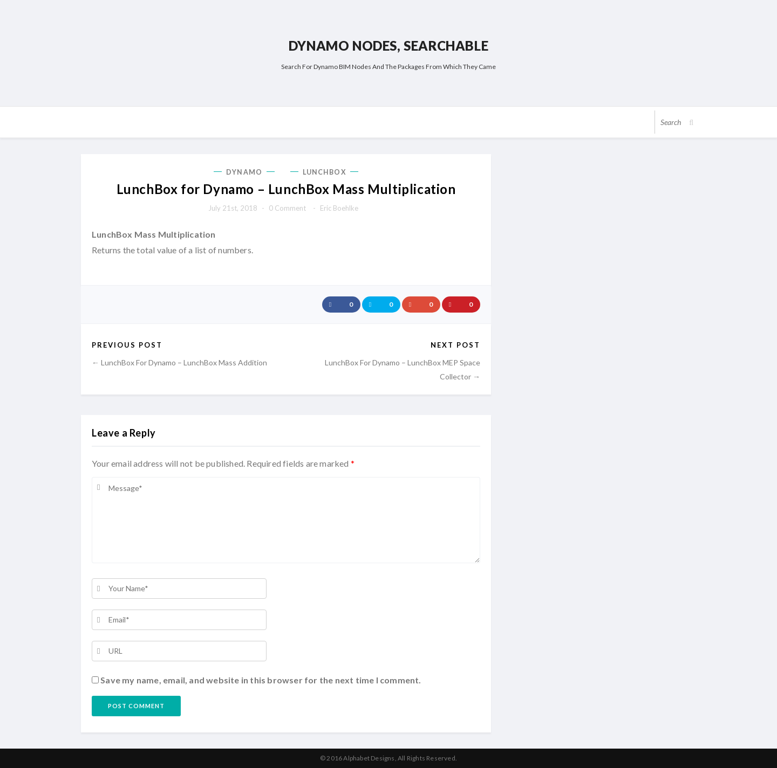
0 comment (287, 208)
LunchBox (324, 172)
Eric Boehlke (339, 208)
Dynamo (244, 172)
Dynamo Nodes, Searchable (388, 45)
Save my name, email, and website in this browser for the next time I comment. (260, 680)
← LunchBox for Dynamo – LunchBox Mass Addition (179, 362)
